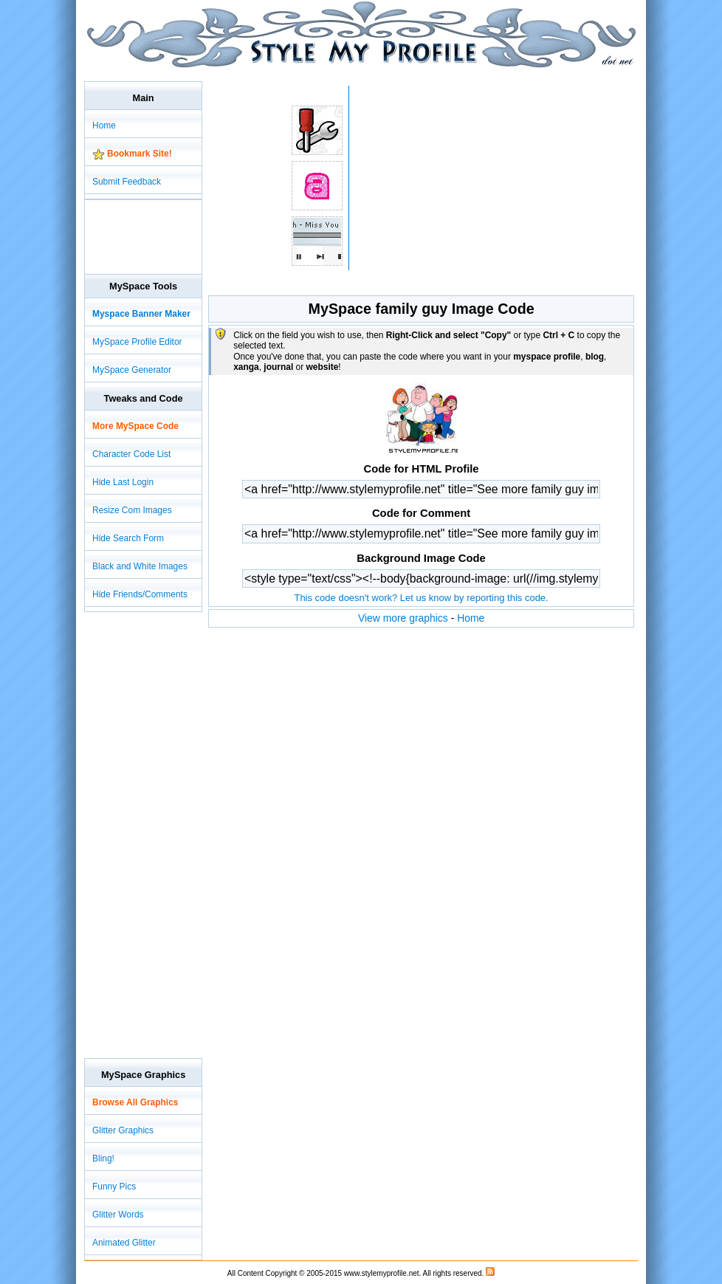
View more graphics (403, 618)
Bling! (103, 1158)
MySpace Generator (131, 370)
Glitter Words (118, 1214)
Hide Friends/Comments (140, 594)
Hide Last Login (123, 482)
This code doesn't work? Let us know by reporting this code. (421, 597)
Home (470, 618)
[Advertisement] (353, 73)
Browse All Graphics (135, 1102)
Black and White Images (140, 566)
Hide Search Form (128, 538)
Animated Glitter (124, 1242)
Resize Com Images (132, 510)
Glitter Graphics (123, 1130)
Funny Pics (114, 1186)
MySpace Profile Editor (137, 342)
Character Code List (131, 454)
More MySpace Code (135, 426)
